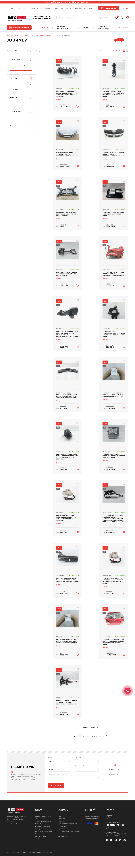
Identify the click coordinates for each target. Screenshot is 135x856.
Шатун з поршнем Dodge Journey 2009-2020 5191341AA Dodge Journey (67, 273)
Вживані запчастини (63, 27)
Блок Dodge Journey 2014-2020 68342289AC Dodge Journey (113, 214)
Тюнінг (86, 27)
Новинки (44, 27)
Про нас (10, 8)
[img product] (67, 70)
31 (116, 51)
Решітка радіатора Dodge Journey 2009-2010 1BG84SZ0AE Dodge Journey (113, 154)
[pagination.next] (106, 736)
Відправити (56, 785)
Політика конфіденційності (68, 831)
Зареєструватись (92, 818)
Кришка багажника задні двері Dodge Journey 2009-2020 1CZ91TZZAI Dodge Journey (113, 642)
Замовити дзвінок (42, 19)
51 (119, 51)
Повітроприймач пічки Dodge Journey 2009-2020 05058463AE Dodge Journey (67, 580)
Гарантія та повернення (25, 8)
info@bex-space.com (114, 822)
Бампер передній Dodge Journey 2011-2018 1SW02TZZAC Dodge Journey (67, 154)
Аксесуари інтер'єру (43, 829)
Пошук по (108, 8)
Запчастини (39, 824)
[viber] (120, 840)
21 (113, 51)
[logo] (17, 17)
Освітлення (39, 834)
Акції (125, 27)
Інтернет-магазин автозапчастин (20, 35)
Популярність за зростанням (47, 51)
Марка (50, 757)
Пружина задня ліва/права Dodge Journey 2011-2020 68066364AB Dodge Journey (67, 94)
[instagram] (111, 840)
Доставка (61, 818)
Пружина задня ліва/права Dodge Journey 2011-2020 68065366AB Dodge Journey (113, 94)
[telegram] (116, 840)
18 (102, 736)
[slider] (10, 70)
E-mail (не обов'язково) (83, 766)
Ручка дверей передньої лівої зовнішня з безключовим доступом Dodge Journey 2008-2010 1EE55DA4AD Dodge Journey (113, 519)
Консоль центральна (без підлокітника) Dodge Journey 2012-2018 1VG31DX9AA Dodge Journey (67, 334)
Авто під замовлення (83, 8)
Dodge (58, 35)
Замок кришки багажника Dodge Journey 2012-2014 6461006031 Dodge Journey (114, 334)
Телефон (50, 766)
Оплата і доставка (44, 8)
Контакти (69, 8)
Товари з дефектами (103, 27)
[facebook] (107, 840)
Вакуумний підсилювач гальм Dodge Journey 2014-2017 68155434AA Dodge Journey (67, 456)
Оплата (61, 821)
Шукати (103, 18)
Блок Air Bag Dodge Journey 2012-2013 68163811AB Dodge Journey (114, 455)
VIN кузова (78, 757)
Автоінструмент (41, 836)
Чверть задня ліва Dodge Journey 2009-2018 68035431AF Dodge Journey (113, 273)
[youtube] (124, 840)
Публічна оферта (64, 829)
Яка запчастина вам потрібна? (57, 774)
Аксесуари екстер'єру (43, 831)
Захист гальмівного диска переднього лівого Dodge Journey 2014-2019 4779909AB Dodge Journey (67, 395)
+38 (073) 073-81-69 (41, 17)
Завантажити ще (90, 727)
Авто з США (62, 836)
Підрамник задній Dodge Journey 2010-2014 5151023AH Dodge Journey (67, 214)
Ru (123, 8)
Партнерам (58, 8)
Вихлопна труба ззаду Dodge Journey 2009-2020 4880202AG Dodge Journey (113, 394)
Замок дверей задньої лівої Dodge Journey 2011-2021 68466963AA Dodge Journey (66, 518)
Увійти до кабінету (92, 816)
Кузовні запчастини (42, 826)
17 (100, 736)
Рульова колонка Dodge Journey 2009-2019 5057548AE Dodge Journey (66, 702)
